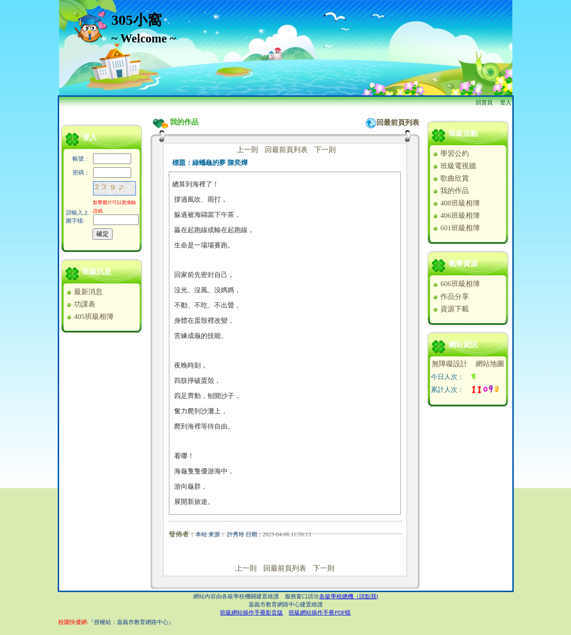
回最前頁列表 (397, 122)
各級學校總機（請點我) (348, 596)
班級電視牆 (454, 166)
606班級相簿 (456, 283)
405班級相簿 (89, 316)
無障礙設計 (449, 364)
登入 (505, 102)
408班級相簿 (456, 203)
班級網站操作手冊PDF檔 (320, 612)
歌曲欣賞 (450, 178)
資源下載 (450, 309)
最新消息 (84, 292)
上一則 (247, 150)
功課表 (80, 304)
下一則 (325, 150)
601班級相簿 (456, 228)
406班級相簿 (456, 215)
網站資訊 (463, 344)
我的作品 (450, 191)
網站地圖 (490, 364)
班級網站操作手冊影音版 (251, 612)
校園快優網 (72, 622)
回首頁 (484, 102)
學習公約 (450, 153)
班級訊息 (97, 272)
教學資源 (463, 263)
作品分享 (450, 296)
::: (61, 113)
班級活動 (463, 133)
